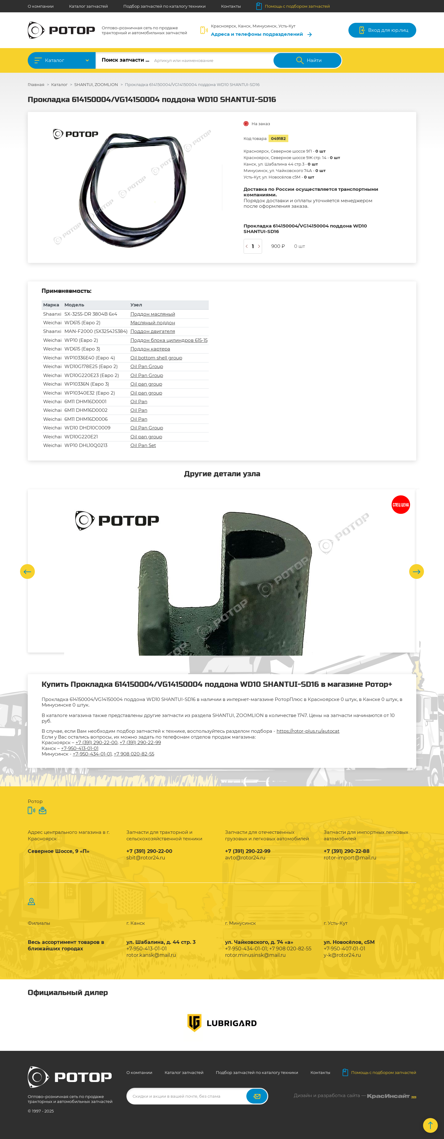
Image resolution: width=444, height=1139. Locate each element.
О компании (41, 6)
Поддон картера (150, 349)
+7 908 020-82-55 (134, 754)
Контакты (231, 6)
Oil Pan (138, 401)
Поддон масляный (152, 314)
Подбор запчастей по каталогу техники (164, 6)
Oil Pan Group (146, 366)
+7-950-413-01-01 (79, 748)
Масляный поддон (152, 323)
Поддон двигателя (152, 331)
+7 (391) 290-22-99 (140, 742)
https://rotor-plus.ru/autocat (308, 731)
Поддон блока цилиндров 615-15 (169, 340)
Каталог (54, 60)
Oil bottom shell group (156, 358)
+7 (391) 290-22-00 (96, 742)
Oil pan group (146, 384)
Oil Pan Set (143, 445)
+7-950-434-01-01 (92, 754)
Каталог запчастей (88, 6)
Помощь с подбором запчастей (293, 6)
